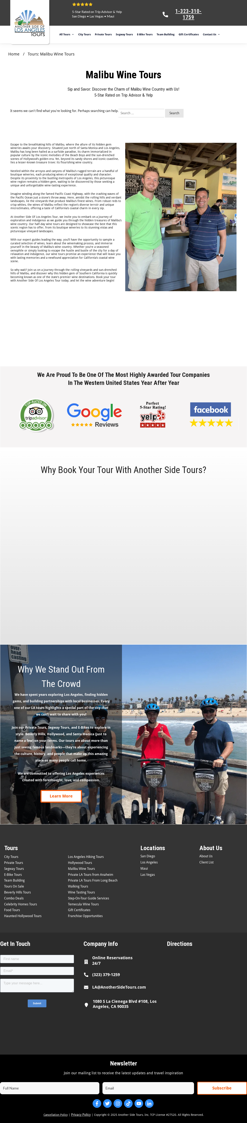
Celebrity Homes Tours (20, 904)
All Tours (66, 34)
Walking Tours (78, 886)
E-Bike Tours (145, 34)
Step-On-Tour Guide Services (88, 898)
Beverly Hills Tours (17, 892)
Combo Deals (14, 898)
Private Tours (103, 34)
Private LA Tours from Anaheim (90, 875)
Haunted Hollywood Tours (22, 916)
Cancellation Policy (56, 1114)
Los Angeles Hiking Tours (86, 857)
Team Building (166, 34)
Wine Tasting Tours (81, 892)
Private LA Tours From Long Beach (92, 880)
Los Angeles (149, 862)
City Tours (84, 34)
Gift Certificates (189, 34)
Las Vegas (96, 16)
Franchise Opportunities (85, 916)
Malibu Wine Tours (81, 869)
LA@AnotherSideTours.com (119, 987)
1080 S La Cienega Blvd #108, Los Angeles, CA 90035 (125, 1004)
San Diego (79, 16)
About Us (206, 856)
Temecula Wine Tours (83, 904)
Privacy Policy (81, 1115)
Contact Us (211, 34)
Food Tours (12, 910)
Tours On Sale (14, 886)
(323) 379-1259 (106, 974)
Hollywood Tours (80, 863)
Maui (110, 16)
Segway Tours (124, 34)
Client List (206, 862)
